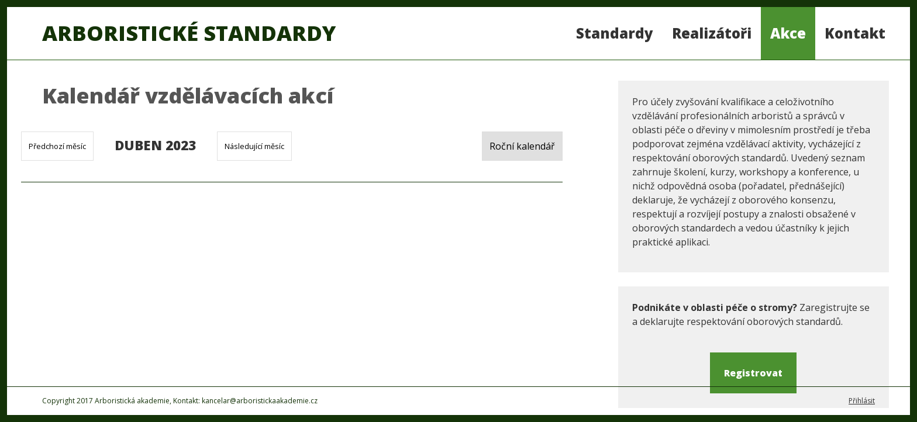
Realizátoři (711, 33)
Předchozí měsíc (57, 146)
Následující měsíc (254, 146)
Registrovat (753, 372)
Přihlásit (862, 401)
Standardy (614, 33)
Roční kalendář (522, 146)
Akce (788, 33)
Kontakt (855, 33)
